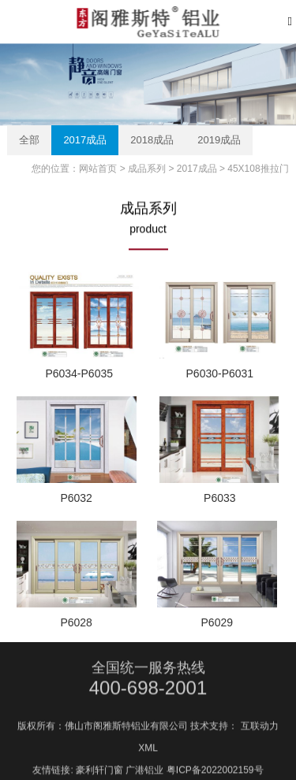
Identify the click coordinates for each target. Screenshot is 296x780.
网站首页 (98, 168)
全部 (29, 140)
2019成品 (219, 140)
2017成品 (85, 140)
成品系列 (147, 168)
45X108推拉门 (257, 168)
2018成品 (152, 140)
